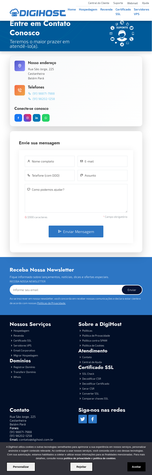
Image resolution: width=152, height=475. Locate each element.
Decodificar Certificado (95, 383)
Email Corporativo (24, 350)
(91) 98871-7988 (41, 93)
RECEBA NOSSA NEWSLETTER (28, 281)
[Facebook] (92, 419)
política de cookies (104, 458)
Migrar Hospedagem (26, 355)
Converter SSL (90, 393)
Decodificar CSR (91, 378)
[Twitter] (82, 419)
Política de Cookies (93, 345)
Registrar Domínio (24, 367)
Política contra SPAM (94, 340)
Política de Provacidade (96, 335)
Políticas (87, 330)
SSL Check (88, 373)
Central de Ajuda (92, 362)
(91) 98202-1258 (41, 98)
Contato (87, 357)
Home (72, 9)
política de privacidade (77, 458)
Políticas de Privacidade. (51, 303)
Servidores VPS (141, 11)
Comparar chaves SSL (95, 398)
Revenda (106, 9)
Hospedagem (88, 9)
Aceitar (136, 466)
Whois (17, 377)
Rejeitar (81, 466)
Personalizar (21, 466)
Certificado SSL (123, 11)
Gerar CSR (88, 388)
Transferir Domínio (25, 372)
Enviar (132, 290)
